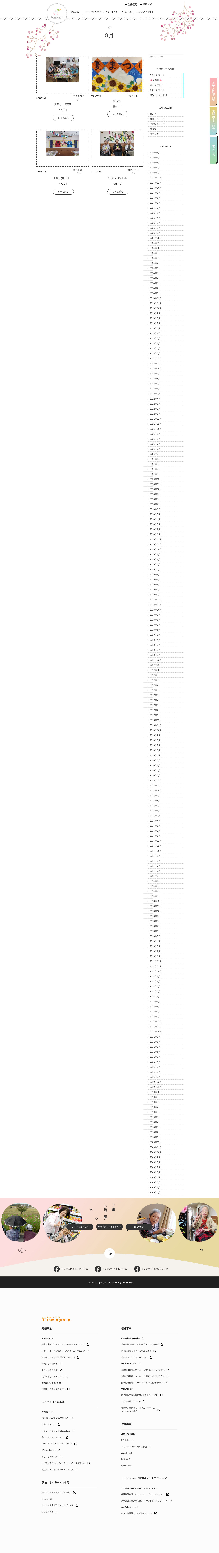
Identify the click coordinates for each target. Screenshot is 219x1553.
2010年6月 (155, 1112)
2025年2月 (155, 228)
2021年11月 (156, 424)
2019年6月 (155, 569)
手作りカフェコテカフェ (52, 1464)
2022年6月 (155, 389)
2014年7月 (155, 866)
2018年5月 (155, 635)
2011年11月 (156, 1027)
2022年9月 (155, 373)
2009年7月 (155, 1167)
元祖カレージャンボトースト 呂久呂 (58, 1496)
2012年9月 (155, 976)
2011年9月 (155, 1037)
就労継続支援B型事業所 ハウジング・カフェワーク (144, 1528)
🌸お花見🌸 (156, 80)
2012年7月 (155, 986)
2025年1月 (155, 233)
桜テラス (133, 96)
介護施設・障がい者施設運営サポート (58, 1384)
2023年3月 (155, 343)
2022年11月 (156, 363)
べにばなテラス (157, 124)
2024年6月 (155, 268)
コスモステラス (78, 98)
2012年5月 (155, 996)
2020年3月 (155, 524)
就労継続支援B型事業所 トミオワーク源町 (139, 1422)
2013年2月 (155, 951)
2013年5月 (155, 936)
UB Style (125, 1467)
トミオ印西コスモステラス (71, 1269)
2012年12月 (156, 961)
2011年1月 (155, 1077)
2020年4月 (155, 519)
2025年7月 (155, 203)
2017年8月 (155, 680)
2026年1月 (155, 173)
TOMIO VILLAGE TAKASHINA (55, 1445)
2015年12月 (156, 780)
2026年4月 (155, 157)
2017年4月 (155, 700)
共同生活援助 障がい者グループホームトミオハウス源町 (138, 1436)
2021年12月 (156, 419)
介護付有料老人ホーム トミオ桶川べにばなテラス (143, 1403)
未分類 (153, 129)
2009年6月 (155, 1172)
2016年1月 (155, 775)
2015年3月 (155, 826)
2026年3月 (155, 162)
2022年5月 (155, 394)
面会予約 (139, 1226)
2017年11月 (156, 665)
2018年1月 (155, 655)
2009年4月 (155, 1182)
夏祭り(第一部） (62, 178)
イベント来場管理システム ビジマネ (58, 1532)
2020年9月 (155, 494)
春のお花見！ (156, 85)
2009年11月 (156, 1147)
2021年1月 (155, 474)
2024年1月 (155, 293)
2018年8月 (155, 620)
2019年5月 (155, 574)
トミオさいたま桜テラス (111, 1269)
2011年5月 (155, 1057)
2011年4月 (155, 1062)
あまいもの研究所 (49, 1483)
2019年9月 (155, 554)
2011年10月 (156, 1032)
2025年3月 (155, 223)
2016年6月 (155, 750)
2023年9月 (155, 313)
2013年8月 (155, 921)
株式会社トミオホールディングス (56, 1519)
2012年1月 (155, 1016)
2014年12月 (156, 841)
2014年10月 (156, 851)
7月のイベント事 (117, 178)
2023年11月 (156, 303)
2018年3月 (155, 645)
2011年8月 (155, 1042)
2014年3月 (155, 886)
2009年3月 (155, 1187)
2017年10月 (156, 670)
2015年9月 (155, 795)
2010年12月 (156, 1082)
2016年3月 (155, 765)
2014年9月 (155, 856)
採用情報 (147, 4)
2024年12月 (156, 238)
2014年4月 (155, 881)
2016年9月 (155, 735)
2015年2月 (155, 831)
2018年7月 (155, 625)
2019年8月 (155, 559)
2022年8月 (155, 378)
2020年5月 (155, 514)
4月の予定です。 (158, 90)
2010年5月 (155, 1117)
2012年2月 (155, 1011)
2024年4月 (155, 278)
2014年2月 (155, 891)
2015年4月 (155, 821)
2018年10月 (156, 610)
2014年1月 (155, 896)
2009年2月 (155, 1192)
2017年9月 (155, 675)
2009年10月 (156, 1152)
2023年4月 (155, 338)
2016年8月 (155, 740)
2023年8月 (155, 318)
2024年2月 (155, 288)
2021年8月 (155, 439)
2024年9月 (155, 253)
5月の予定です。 (158, 75)
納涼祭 (117, 100)
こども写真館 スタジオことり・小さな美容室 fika (63, 1490)
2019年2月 (155, 589)
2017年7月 (155, 685)
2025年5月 (155, 213)
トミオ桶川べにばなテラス (151, 1269)
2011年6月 (155, 1052)
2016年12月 (156, 720)
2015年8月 (155, 800)
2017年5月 (155, 695)
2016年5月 (155, 755)
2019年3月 (155, 584)
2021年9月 (155, 434)
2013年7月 (155, 926)
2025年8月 (155, 198)
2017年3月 (155, 705)
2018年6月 (155, 630)
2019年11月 (156, 544)
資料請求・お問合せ (109, 1226)
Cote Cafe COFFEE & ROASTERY (57, 1471)
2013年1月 (155, 956)
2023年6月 (155, 328)
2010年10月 (156, 1092)
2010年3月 (155, 1127)
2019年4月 (155, 579)
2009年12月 (156, 1142)
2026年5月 (155, 152)
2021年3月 (155, 464)
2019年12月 (156, 539)
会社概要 (132, 4)
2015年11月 (156, 785)
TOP (109, 1252)
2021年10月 (156, 429)
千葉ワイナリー (48, 1451)
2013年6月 (155, 931)
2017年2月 (155, 710)
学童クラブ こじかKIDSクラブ (134, 1384)
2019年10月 (156, 549)
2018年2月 (155, 650)
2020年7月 (155, 504)
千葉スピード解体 (49, 1391)
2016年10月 (156, 730)
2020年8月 (155, 499)
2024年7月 (155, 263)
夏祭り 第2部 (62, 104)
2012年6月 (155, 991)
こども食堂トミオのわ (131, 1428)
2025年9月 (155, 193)
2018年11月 (156, 605)
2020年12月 (156, 479)
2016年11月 (156, 725)
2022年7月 (155, 383)
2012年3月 (155, 1006)
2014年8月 (155, 861)
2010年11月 (156, 1087)
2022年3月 (155, 404)
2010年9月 (155, 1097)
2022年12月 (156, 358)
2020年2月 (155, 529)
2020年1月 (155, 534)
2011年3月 (155, 1067)
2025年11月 (156, 183)
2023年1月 (155, 353)
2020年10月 (156, 489)
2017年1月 (155, 715)
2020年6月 (155, 509)
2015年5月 (155, 816)
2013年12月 (156, 901)
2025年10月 (156, 188)
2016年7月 (155, 745)
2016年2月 (155, 770)
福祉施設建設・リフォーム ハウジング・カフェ (142, 1521)
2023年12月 (156, 298)
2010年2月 (155, 1132)
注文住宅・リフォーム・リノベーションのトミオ (63, 1371)
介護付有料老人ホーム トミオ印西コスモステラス (143, 1397)
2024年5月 (155, 273)
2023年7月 (155, 323)
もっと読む (63, 118)
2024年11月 (156, 243)
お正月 (153, 114)
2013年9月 (155, 916)
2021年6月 (155, 449)
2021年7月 (155, 444)
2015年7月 (155, 805)
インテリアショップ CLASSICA (56, 1458)
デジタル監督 (47, 1539)
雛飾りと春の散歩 (159, 95)
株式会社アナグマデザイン (53, 1416)
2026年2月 (155, 167)
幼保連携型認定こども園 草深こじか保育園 (140, 1371)
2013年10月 (156, 911)
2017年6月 (155, 690)
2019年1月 (155, 594)
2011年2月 (155, 1072)
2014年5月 (155, 876)
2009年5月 (155, 1177)
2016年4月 (155, 760)
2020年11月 (156, 484)
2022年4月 (155, 399)
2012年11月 (156, 966)
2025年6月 (155, 208)
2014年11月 (156, 846)
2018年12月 (156, 600)
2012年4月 (155, 1001)
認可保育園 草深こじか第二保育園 (136, 1378)
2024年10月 (156, 248)
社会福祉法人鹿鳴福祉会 (130, 1365)
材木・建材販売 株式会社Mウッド (136, 1540)
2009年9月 (155, 1157)
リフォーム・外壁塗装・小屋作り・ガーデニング (63, 1378)
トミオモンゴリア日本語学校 (134, 1473)
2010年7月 (155, 1107)
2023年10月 (156, 308)
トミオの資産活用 (49, 1397)
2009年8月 (155, 1162)
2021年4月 (155, 459)
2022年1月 (155, 414)
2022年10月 (156, 368)
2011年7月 (155, 1047)
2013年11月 (156, 906)
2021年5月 (155, 454)
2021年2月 (155, 469)
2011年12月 (156, 1021)
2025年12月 (156, 178)
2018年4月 (155, 640)
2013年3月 (155, 946)
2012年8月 (155, 981)
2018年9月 (155, 615)
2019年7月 (155, 564)
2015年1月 (155, 836)
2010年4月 (155, 1122)
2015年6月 (155, 811)
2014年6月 (155, 871)
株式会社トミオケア (128, 1391)
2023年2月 (155, 348)
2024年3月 (155, 283)
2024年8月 (155, 258)
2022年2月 (155, 409)
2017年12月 (156, 660)
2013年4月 (155, 941)
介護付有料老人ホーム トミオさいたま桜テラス (142, 1409)
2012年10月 (156, 971)
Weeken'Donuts (48, 1477)
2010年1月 (155, 1137)
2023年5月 (155, 333)
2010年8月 (155, 1102)
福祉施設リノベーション (52, 1403)
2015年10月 (156, 790)
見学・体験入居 (80, 1226)
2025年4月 (155, 218)
